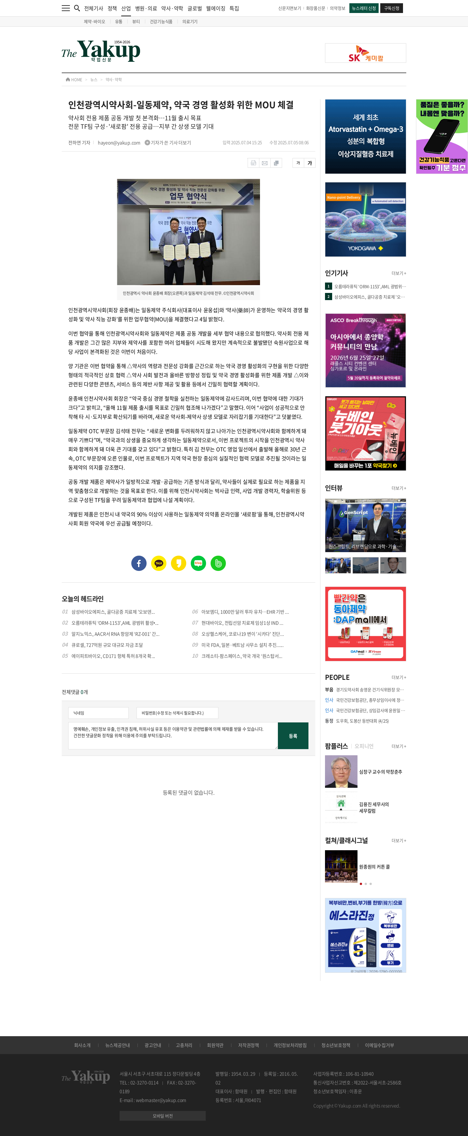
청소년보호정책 (335, 1045)
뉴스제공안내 (117, 1045)
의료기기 (190, 21)
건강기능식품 (161, 21)
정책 (112, 8)
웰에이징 (215, 8)
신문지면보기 (289, 8)
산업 (126, 10)
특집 (234, 8)
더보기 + (399, 273)
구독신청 (391, 8)
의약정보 (337, 8)
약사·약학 (172, 8)
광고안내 (153, 1045)
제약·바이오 (94, 21)
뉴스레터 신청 (364, 8)
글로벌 (195, 8)
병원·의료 (146, 8)
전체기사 (93, 8)
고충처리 (184, 1045)
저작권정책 (248, 1045)
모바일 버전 (163, 1116)
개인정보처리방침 (290, 1045)
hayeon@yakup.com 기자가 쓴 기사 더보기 (144, 142)
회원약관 (215, 1045)
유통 (119, 21)
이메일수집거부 (379, 1045)
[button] (361, 884)
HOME (74, 80)
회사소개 (82, 1045)
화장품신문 (315, 8)
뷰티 (136, 21)
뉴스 (94, 80)
